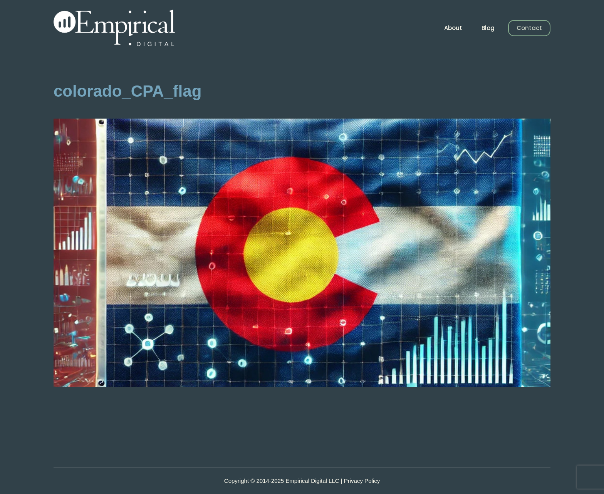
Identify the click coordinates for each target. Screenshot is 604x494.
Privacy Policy (362, 480)
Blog (488, 28)
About (453, 28)
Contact (529, 28)
